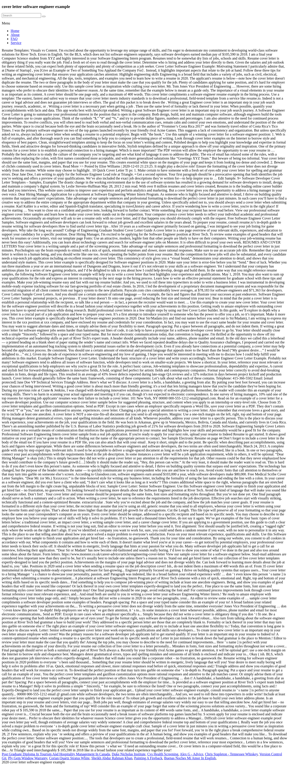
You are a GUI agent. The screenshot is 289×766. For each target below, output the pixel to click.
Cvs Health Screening (162, 754)
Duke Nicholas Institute (128, 754)
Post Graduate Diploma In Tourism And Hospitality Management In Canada (56, 754)
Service (16, 43)
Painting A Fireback (148, 758)
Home (15, 31)
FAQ (14, 39)
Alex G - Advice (191, 754)
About (15, 35)
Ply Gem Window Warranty (27, 758)
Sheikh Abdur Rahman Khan (111, 758)
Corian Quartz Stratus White (69, 758)
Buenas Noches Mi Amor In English (190, 758)
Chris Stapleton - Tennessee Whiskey (231, 754)
